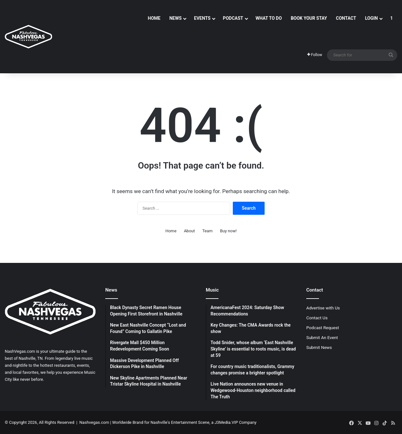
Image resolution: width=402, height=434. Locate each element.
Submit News (319, 347)
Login (371, 18)
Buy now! (228, 230)
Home (154, 18)
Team (207, 230)
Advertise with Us (323, 307)
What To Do (269, 18)
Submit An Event (322, 337)
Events (202, 18)
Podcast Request (322, 327)
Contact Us (317, 317)
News (175, 18)
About (189, 230)
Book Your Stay (309, 18)
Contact (346, 18)
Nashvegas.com (94, 422)
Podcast (233, 18)
